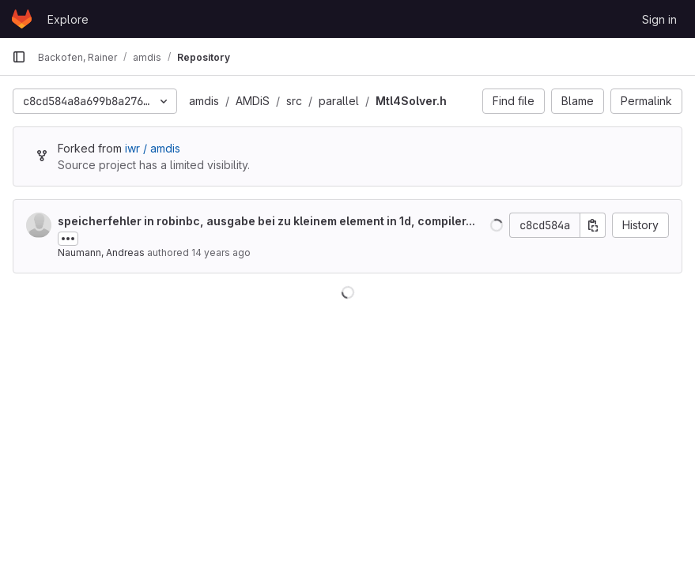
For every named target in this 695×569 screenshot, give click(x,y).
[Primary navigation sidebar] (19, 57)
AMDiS (253, 100)
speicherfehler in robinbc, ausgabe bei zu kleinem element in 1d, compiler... (266, 221)
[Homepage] (22, 19)
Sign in (659, 19)
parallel (339, 100)
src (294, 100)
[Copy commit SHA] (593, 225)
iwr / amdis (152, 148)
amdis (204, 100)
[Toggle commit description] (68, 239)
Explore (68, 19)
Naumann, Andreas (101, 252)
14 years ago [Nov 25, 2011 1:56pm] (221, 252)
